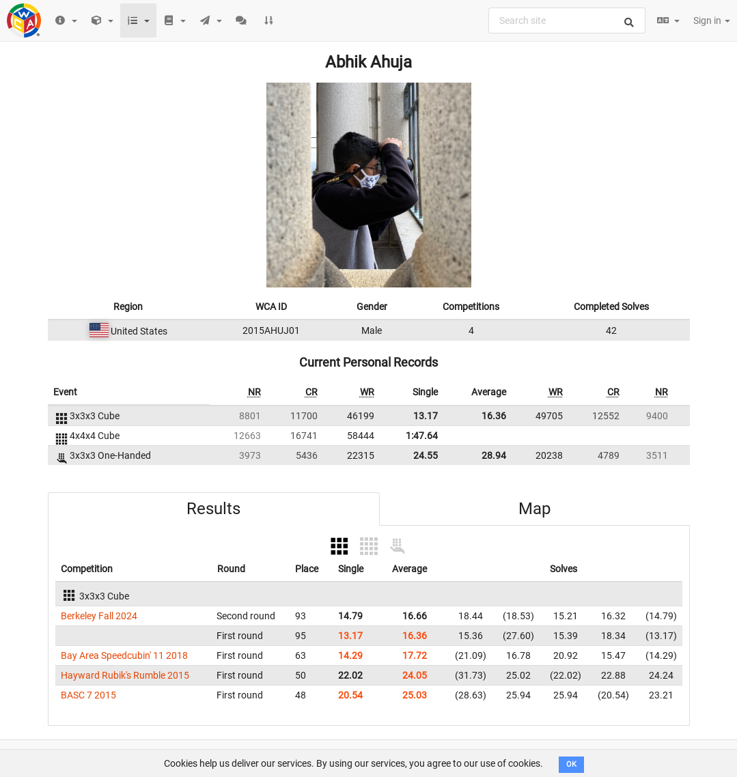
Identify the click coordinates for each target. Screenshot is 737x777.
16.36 (494, 415)
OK (571, 764)
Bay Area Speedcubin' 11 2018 (124, 655)
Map (534, 508)
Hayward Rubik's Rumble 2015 (125, 675)
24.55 (425, 455)
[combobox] (566, 20)
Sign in (711, 20)
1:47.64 (422, 435)
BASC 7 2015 (88, 695)
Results (213, 508)
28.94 (494, 455)
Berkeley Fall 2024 (99, 615)
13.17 (425, 415)
